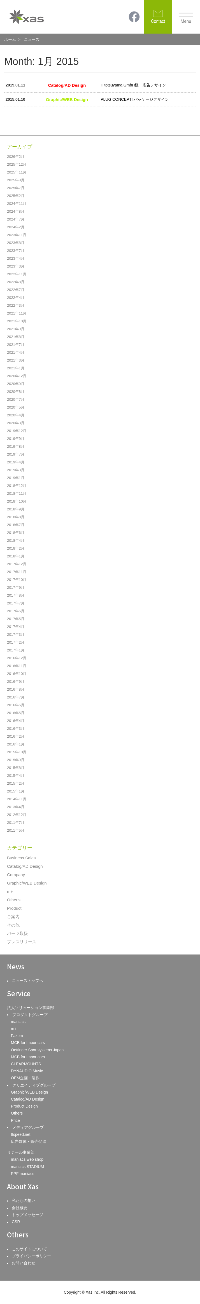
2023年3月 (15, 266)
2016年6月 (15, 705)
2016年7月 (15, 697)
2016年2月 (15, 736)
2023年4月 (15, 258)
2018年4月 (15, 540)
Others (17, 1113)
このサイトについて (29, 1249)
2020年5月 (15, 407)
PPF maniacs (22, 1173)
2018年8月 (15, 517)
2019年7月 (15, 454)
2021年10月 (16, 321)
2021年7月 (15, 345)
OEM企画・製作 (25, 1078)
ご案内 (13, 916)
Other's (13, 899)
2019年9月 (15, 439)
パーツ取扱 (17, 933)
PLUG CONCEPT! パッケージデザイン (135, 99)
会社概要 (19, 1208)
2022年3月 (15, 305)
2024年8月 (15, 211)
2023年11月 (16, 235)
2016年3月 (15, 728)
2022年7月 (15, 290)
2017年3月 (15, 634)
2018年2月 (15, 548)
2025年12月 (16, 164)
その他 (13, 925)
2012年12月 (16, 815)
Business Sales (21, 857)
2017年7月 (15, 603)
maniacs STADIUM (27, 1166)
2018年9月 (15, 509)
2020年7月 (15, 399)
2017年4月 (15, 627)
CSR (16, 1221)
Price (15, 1120)
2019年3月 (15, 470)
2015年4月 (15, 775)
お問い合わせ (23, 1263)
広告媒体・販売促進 (28, 1141)
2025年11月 (16, 172)
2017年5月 (15, 619)
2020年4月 (15, 415)
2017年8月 (15, 595)
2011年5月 (15, 830)
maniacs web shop (27, 1159)
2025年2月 (15, 196)
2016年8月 (15, 689)
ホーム (10, 39)
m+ (10, 891)
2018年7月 (15, 525)
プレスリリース (21, 941)
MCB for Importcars (28, 1042)
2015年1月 (15, 791)
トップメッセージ (27, 1214)
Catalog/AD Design (25, 866)
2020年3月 (15, 423)
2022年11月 (16, 274)
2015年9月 (15, 760)
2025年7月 (15, 188)
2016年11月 (16, 666)
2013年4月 (15, 807)
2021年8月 (15, 337)
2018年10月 (16, 501)
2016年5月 (15, 713)
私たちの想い (23, 1200)
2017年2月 (15, 642)
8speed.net (20, 1134)
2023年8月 (15, 243)
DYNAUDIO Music (27, 1071)
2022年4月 (15, 297)
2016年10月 (16, 674)
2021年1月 (15, 368)
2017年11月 (16, 572)
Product (14, 908)
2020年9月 (15, 384)
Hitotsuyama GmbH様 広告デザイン (133, 85)
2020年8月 (15, 392)
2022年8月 (15, 282)
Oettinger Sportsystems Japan (37, 1050)
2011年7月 (15, 822)
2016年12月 (16, 658)
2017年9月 (15, 587)
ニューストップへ (27, 980)
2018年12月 (16, 486)
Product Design (24, 1106)
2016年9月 (15, 681)
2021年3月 (15, 360)
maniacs (18, 1021)
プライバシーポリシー (31, 1256)
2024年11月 (16, 203)
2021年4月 (15, 352)
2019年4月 (15, 462)
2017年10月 (16, 580)
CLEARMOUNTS (26, 1064)
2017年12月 (16, 564)
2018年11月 (16, 493)
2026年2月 (15, 156)
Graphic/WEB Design (27, 883)
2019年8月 (15, 446)
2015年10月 (16, 752)
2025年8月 (15, 180)
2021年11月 (16, 313)
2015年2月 (15, 783)
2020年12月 (16, 376)
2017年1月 (15, 650)
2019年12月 (16, 431)
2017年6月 (15, 611)
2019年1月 (15, 478)
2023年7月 (15, 250)
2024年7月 (15, 219)
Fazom (17, 1035)
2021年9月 (15, 329)
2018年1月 (15, 556)
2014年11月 (16, 799)
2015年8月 (15, 768)
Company (16, 874)
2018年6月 (15, 533)
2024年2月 (15, 227)
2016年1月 (15, 744)
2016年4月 (15, 721)
